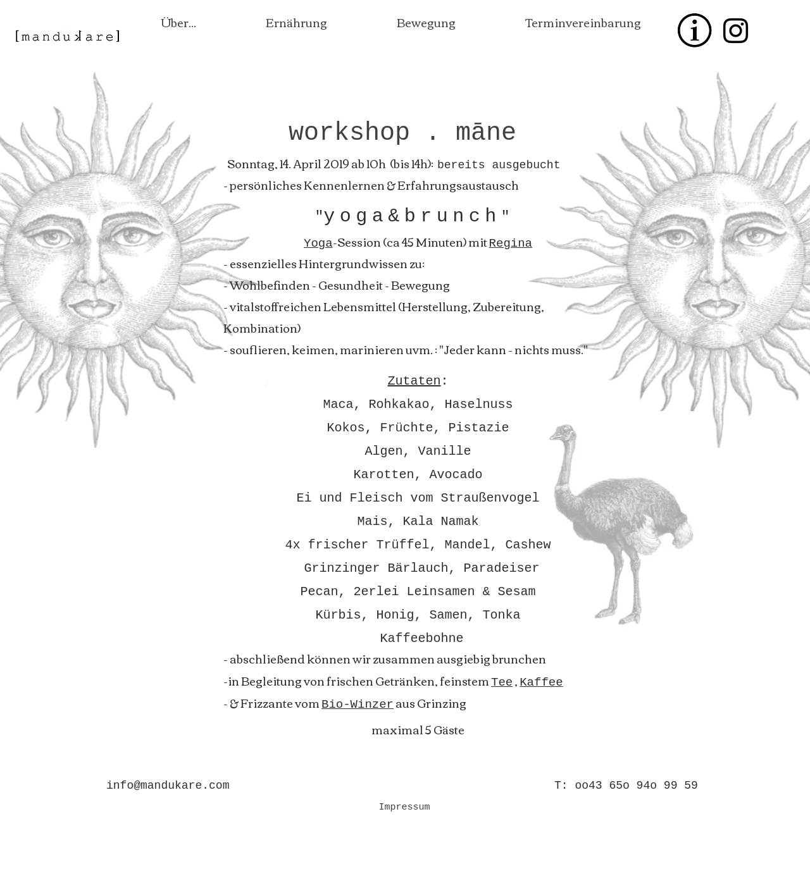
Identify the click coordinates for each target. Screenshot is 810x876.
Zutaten (413, 381)
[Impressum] (404, 807)
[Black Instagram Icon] (735, 30)
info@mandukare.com (167, 785)
